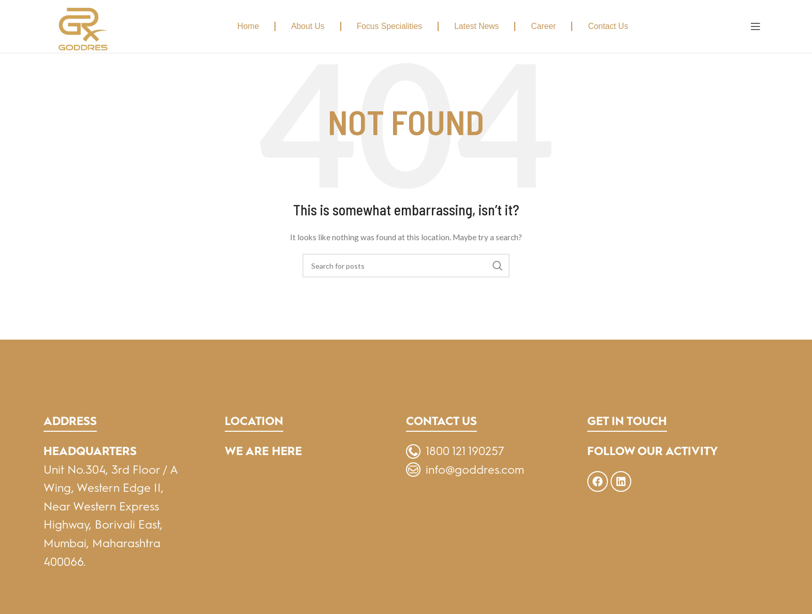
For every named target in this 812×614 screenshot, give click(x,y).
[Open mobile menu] (755, 26)
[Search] (406, 265)
